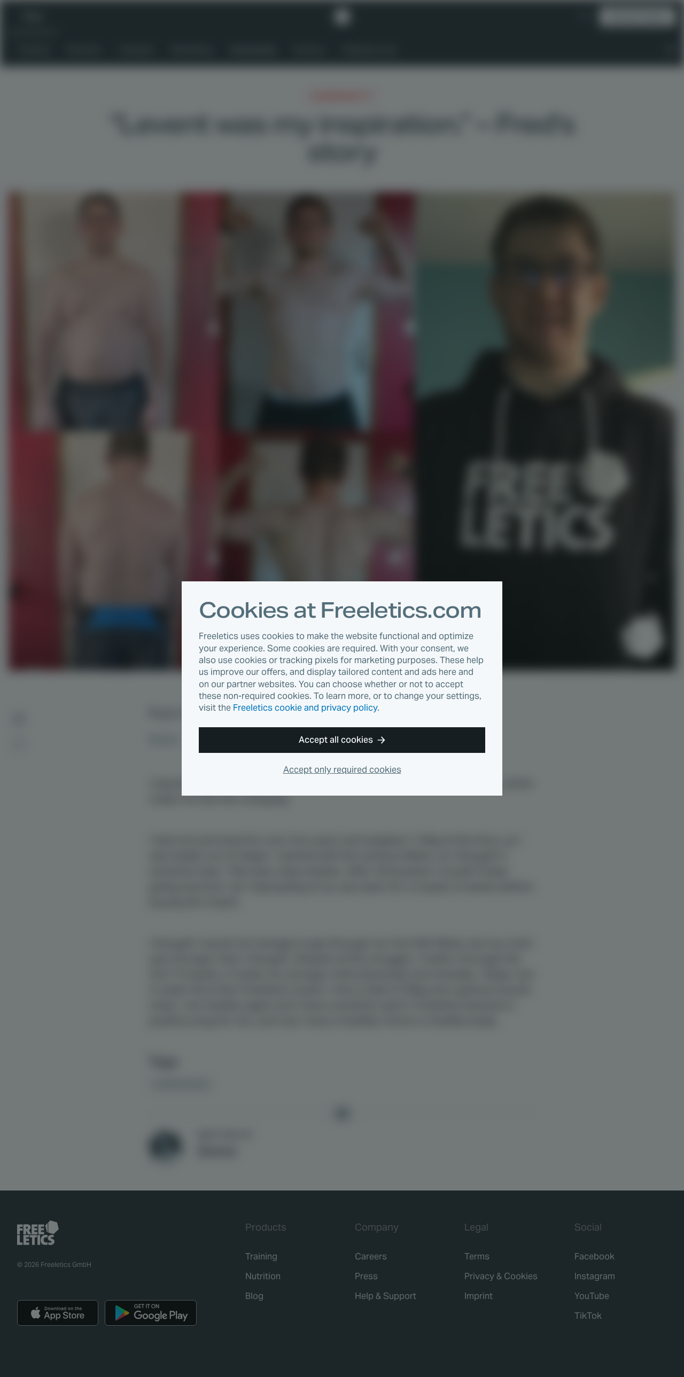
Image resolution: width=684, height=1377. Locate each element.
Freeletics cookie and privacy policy (305, 707)
